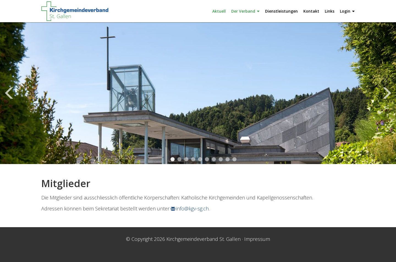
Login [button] (347, 11)
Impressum (257, 239)
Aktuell (219, 11)
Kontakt (311, 11)
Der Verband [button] (245, 11)
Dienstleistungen (281, 11)
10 (234, 159)
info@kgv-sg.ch (192, 208)
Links (329, 11)
